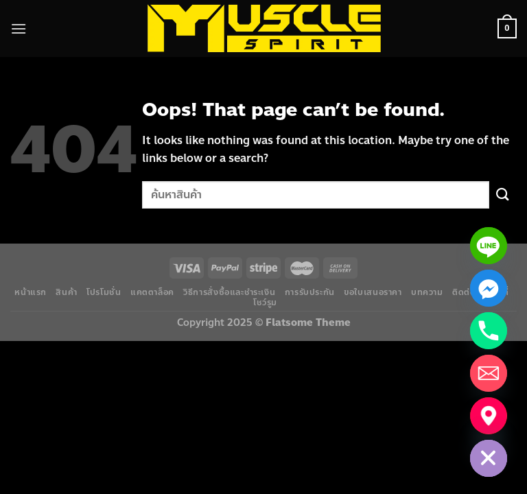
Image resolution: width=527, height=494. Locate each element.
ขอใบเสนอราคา (372, 292)
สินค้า (66, 292)
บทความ (427, 292)
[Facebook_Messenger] (488, 288)
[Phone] (488, 330)
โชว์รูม (265, 302)
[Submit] (503, 194)
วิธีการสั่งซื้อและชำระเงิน (229, 292)
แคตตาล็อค (152, 292)
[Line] (488, 245)
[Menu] (18, 28)
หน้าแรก (30, 292)
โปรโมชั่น (103, 292)
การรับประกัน (310, 292)
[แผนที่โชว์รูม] (488, 415)
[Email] (488, 373)
